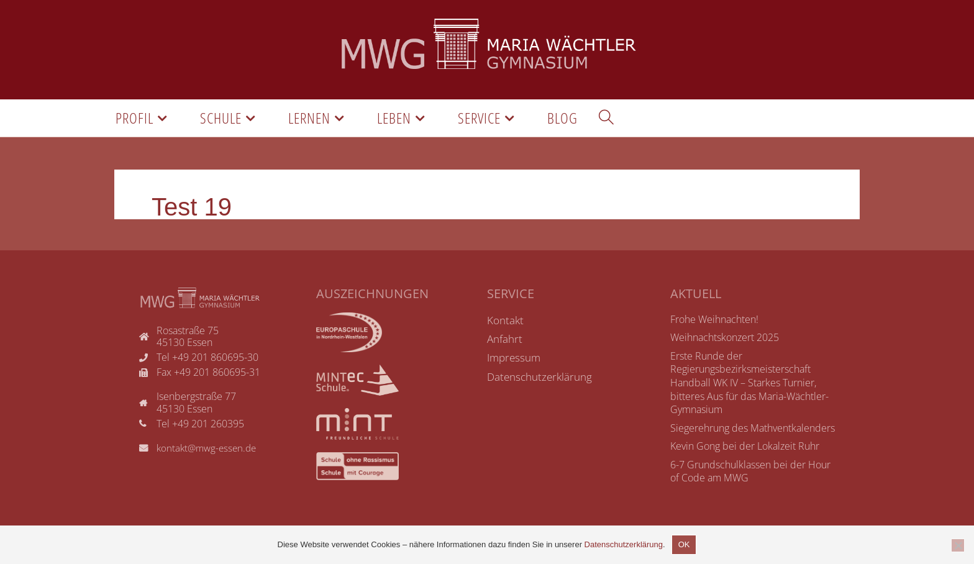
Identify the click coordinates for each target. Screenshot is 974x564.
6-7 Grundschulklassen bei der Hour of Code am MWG (750, 474)
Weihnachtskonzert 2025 (724, 340)
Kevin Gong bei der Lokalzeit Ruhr (744, 449)
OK (684, 544)
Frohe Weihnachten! (714, 322)
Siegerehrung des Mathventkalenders (752, 430)
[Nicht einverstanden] (958, 545)
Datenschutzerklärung (624, 544)
